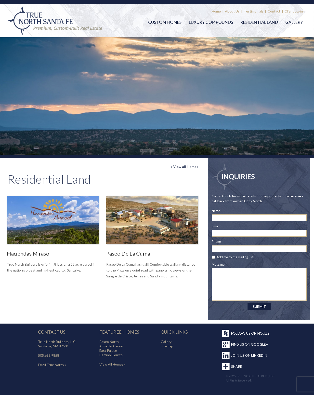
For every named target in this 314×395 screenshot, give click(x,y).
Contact (274, 11)
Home (216, 11)
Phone (216, 242)
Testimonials (253, 11)
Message (218, 264)
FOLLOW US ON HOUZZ (250, 333)
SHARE (236, 366)
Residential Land (259, 22)
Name (216, 211)
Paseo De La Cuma (128, 253)
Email (215, 226)
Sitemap (167, 346)
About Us (232, 11)
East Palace (108, 350)
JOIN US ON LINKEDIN (249, 355)
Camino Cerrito (111, 355)
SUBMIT (259, 306)
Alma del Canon (111, 346)
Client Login (294, 11)
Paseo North (109, 342)
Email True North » (52, 365)
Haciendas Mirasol (29, 253)
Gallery (294, 22)
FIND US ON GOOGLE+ (249, 344)
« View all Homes (184, 166)
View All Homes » (112, 364)
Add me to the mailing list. (235, 257)
